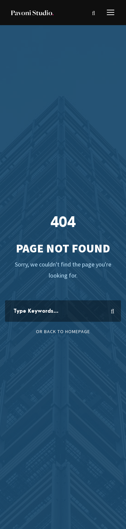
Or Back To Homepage (63, 331)
